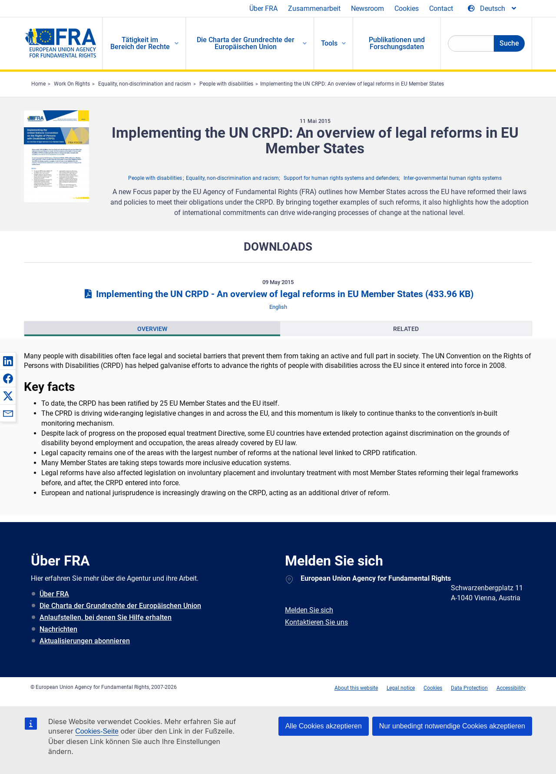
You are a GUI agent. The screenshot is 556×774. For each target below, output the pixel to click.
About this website (356, 688)
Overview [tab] (152, 328)
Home (38, 84)
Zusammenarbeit (314, 8)
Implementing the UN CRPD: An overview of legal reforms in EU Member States (352, 84)
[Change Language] (492, 9)
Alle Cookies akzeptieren (323, 726)
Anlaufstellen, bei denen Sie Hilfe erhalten (106, 617)
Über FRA (263, 8)
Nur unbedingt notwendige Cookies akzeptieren (452, 726)
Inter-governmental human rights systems (453, 178)
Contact (441, 8)
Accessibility (511, 688)
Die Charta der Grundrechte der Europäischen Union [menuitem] (246, 43)
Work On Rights (72, 84)
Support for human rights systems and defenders (341, 178)
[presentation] (152, 328)
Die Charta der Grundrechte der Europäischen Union (120, 606)
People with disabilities (226, 84)
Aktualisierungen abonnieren (85, 641)
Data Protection (469, 688)
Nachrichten (58, 629)
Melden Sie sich (309, 610)
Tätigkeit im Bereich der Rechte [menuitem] (140, 43)
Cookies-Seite (97, 731)
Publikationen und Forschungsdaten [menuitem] (397, 43)
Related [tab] (406, 328)
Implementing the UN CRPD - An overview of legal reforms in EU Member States (278, 294)
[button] (8, 361)
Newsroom (367, 8)
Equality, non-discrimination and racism (144, 84)
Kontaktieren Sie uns (316, 622)
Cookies (406, 8)
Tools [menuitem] (329, 43)
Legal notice (401, 688)
